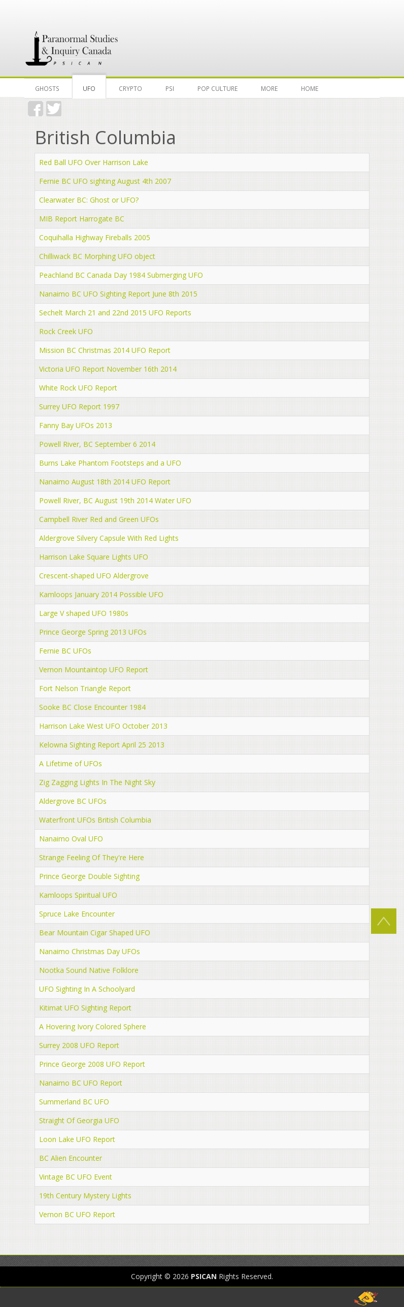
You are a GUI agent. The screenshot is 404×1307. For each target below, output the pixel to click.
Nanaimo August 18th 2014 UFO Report (105, 481)
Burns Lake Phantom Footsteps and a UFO (110, 463)
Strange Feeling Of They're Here (91, 857)
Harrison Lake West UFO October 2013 (103, 726)
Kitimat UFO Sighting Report (85, 1007)
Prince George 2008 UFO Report (92, 1064)
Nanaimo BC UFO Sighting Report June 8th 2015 (118, 294)
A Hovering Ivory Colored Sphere (92, 1026)
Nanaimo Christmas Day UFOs (89, 951)
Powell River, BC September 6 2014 (97, 444)
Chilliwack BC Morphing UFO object (97, 256)
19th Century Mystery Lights (85, 1195)
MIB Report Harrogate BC (81, 218)
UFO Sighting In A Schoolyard (87, 989)
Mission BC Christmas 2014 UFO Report (105, 350)
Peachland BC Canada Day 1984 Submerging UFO (121, 275)
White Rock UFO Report (78, 388)
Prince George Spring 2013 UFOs (93, 632)
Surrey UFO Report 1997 (79, 406)
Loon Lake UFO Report (77, 1139)
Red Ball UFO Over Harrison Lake (93, 162)
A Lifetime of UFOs (70, 763)
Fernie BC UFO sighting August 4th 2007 (105, 181)
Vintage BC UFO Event (75, 1177)
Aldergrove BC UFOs (73, 801)
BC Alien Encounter (70, 1158)
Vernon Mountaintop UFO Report (93, 669)
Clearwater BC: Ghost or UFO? (89, 200)
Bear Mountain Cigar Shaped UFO (94, 932)
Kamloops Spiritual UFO (78, 895)
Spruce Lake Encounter (77, 914)
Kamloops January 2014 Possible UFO (101, 594)
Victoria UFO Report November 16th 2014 (108, 369)
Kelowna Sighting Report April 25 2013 (101, 744)
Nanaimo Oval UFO (71, 838)
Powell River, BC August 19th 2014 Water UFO (115, 500)
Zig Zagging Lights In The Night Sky (97, 782)
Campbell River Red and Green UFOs (99, 519)
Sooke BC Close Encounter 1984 (92, 707)
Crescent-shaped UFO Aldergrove (94, 575)
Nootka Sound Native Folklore (89, 970)
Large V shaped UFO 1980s (83, 613)
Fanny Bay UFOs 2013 (75, 425)
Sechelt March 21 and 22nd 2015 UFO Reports (115, 312)
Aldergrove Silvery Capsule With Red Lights (109, 538)
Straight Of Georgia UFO (79, 1120)
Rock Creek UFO (66, 331)
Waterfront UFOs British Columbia (95, 820)
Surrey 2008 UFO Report (79, 1045)
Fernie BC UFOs (65, 651)
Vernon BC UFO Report (77, 1214)
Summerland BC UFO (74, 1101)
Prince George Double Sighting (89, 876)
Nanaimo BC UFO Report (80, 1083)
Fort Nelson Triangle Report (85, 688)
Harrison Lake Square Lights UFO (93, 557)
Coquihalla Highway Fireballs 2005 (94, 237)
